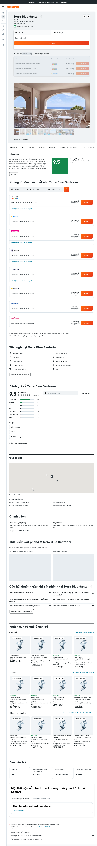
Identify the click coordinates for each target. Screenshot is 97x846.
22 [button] (41, 64)
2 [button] (45, 50)
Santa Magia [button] (78, 657)
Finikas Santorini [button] (15, 697)
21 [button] (36, 64)
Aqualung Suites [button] (58, 657)
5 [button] (27, 55)
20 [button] (32, 64)
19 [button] (27, 64)
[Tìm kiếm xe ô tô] (3, 21)
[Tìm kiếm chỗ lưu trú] (3, 17)
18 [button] (22, 64)
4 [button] (22, 55)
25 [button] (22, 68)
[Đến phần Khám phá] (3, 26)
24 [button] (18, 68)
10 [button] (18, 59)
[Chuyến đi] (3, 39)
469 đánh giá (28, 26)
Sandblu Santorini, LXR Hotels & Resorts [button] (62, 736)
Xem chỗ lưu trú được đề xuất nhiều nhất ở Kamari (78, 713)
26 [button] (27, 68)
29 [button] (41, 68)
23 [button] (45, 64)
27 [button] (32, 68)
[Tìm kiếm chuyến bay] (3, 13)
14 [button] (36, 59)
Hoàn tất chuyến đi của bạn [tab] (20, 799)
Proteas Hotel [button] (14, 655)
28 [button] (36, 68)
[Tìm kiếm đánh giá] (62, 393)
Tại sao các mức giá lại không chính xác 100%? (52, 839)
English (64, 2)
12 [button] (27, 59)
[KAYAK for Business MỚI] (3, 34)
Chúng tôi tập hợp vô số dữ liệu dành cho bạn (52, 835)
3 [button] (18, 55)
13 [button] (31, 59)
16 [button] (45, 59)
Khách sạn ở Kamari (19, 810)
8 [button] (40, 55)
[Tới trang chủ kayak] (13, 7)
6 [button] (31, 55)
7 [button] (36, 55)
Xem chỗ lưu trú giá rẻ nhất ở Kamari (83, 672)
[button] (93, 2)
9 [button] (45, 55)
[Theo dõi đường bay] (3, 30)
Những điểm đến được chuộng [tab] (41, 799)
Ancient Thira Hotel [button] (59, 697)
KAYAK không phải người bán (52, 832)
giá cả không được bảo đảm (44, 826)
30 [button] (45, 68)
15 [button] (41, 59)
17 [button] (18, 64)
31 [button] (18, 73)
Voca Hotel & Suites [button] (37, 655)
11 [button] (22, 59)
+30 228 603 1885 (20, 24)
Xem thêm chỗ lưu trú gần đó (85, 632)
